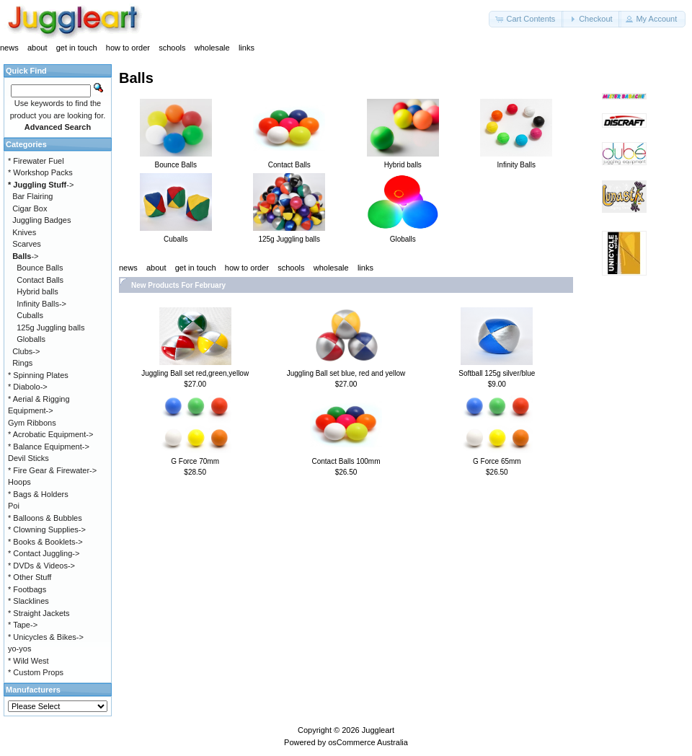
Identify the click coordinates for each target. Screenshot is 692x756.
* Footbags (27, 589)
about (37, 47)
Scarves (26, 243)
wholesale (212, 47)
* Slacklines (28, 601)
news (9, 47)
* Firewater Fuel (36, 161)
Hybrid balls (37, 291)
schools (172, 47)
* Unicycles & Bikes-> (46, 637)
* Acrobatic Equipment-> (50, 434)
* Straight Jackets (39, 613)
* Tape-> (22, 624)
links (246, 47)
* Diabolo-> (28, 386)
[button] (526, 19)
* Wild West (28, 660)
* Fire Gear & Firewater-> (52, 470)
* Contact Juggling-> (43, 553)
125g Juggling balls (50, 327)
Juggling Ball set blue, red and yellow (346, 373)
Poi (13, 505)
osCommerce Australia (368, 742)
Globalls (31, 339)
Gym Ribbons (32, 422)
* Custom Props (35, 672)
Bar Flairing (32, 196)
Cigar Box (29, 208)
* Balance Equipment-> (48, 446)
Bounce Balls (40, 267)
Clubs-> (26, 351)
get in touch (76, 47)
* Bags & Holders (38, 494)
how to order (128, 47)
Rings (22, 363)
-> (41, 184)
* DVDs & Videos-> (41, 565)
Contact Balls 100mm (345, 461)
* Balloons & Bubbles (45, 518)
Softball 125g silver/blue (496, 373)
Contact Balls (40, 280)
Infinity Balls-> (41, 303)
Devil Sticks (28, 458)
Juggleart (378, 730)
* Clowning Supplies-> (47, 529)
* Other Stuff (29, 577)
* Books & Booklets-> (45, 541)
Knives (24, 232)
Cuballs (30, 315)
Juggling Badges (41, 220)
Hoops (19, 482)
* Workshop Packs (40, 172)
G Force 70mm (195, 461)
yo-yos (19, 648)
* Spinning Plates (38, 375)
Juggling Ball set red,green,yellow (195, 373)
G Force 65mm (497, 461)
